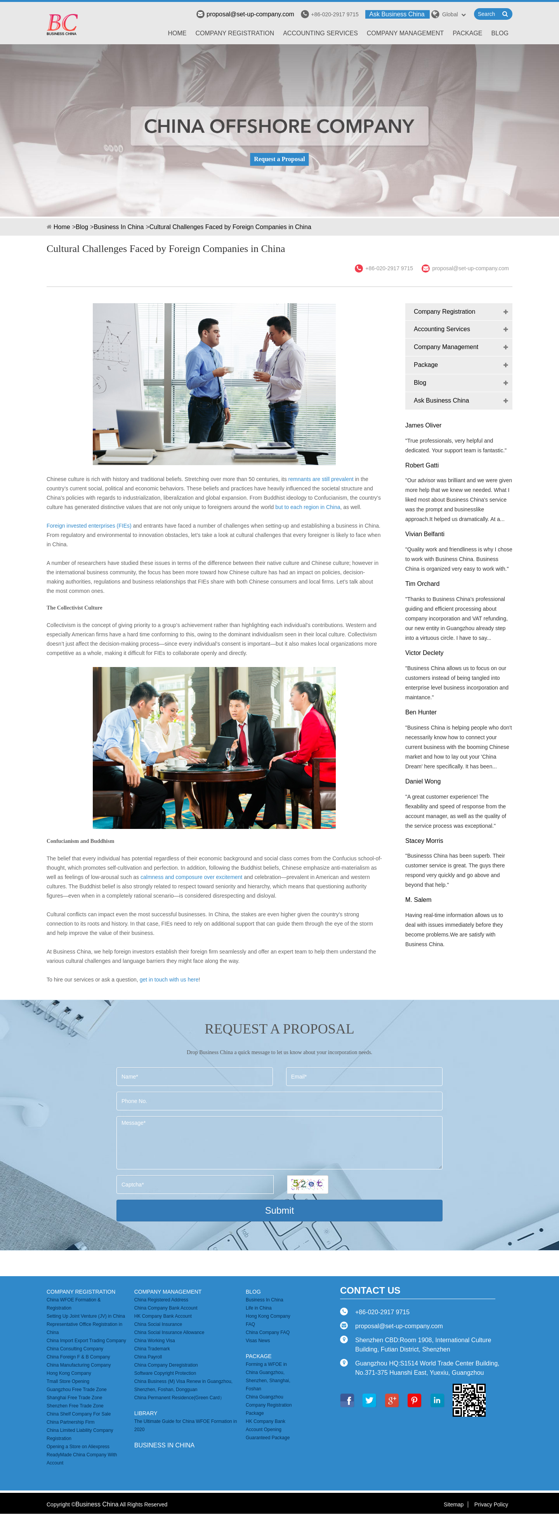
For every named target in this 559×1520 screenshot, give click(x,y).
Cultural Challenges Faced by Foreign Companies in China (230, 227)
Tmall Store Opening (68, 1381)
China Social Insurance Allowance (169, 1332)
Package (467, 33)
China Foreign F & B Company (78, 1357)
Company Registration (235, 33)
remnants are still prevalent (320, 479)
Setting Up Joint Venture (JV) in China (86, 1316)
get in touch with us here (169, 979)
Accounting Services (320, 33)
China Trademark (152, 1348)
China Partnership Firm (70, 1422)
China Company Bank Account (166, 1308)
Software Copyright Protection (165, 1373)
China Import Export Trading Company (86, 1340)
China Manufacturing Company (79, 1365)
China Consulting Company (75, 1348)
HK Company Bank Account (163, 1316)
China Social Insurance (158, 1324)
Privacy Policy (491, 1504)
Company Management (405, 33)
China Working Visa (154, 1340)
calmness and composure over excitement (191, 877)
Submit (279, 1210)
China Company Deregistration (166, 1365)
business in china (164, 1445)
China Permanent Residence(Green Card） (179, 1397)
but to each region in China (307, 507)
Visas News (258, 1340)
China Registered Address (161, 1300)
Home (177, 33)
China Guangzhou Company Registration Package (269, 1405)
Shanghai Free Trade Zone (74, 1397)
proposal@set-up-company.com (245, 14)
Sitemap (454, 1504)
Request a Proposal (279, 159)
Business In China (119, 227)
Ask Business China (396, 14)
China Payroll (148, 1357)
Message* (279, 1142)
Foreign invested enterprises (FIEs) (90, 526)
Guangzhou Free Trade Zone (77, 1389)
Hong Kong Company (69, 1373)
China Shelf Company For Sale (79, 1414)
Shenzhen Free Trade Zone (75, 1406)
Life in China (259, 1308)
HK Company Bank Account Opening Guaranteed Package (268, 1429)
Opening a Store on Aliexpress (78, 1446)
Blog (500, 33)
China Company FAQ (268, 1332)
